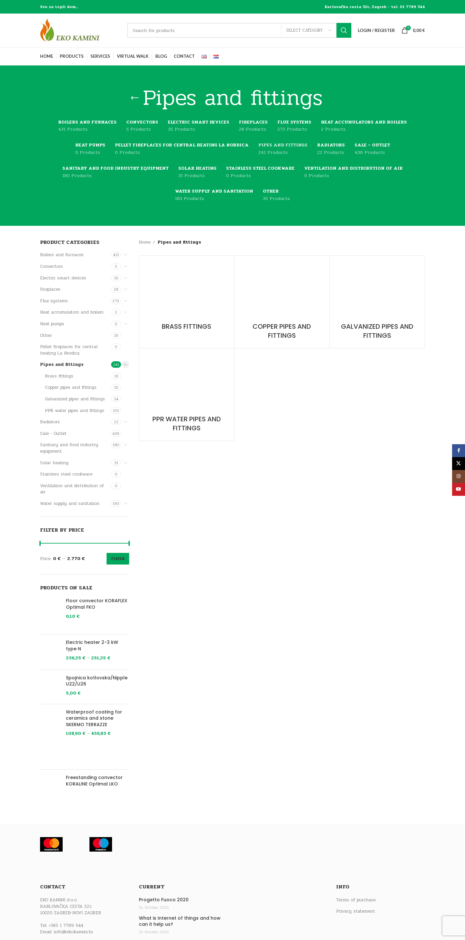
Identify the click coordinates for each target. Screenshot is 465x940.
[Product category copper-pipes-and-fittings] (282, 302)
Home (144, 242)
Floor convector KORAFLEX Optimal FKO (96, 604)
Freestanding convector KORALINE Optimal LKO (94, 781)
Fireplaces (50, 289)
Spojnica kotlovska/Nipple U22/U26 (97, 681)
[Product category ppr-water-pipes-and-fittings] (186, 394)
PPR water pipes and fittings (74, 410)
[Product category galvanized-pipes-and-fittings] (377, 302)
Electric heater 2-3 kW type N (92, 645)
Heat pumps (52, 323)
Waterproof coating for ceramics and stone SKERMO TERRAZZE (94, 718)
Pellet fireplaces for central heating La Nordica (69, 349)
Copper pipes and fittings (71, 387)
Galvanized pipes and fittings (75, 398)
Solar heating (54, 462)
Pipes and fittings (62, 364)
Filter (118, 559)
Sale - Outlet (53, 433)
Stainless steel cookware (66, 474)
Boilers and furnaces (62, 254)
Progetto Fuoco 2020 (164, 900)
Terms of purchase (356, 900)
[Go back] (135, 98)
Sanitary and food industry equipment (69, 448)
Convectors (51, 266)
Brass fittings (59, 376)
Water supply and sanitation (69, 503)
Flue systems (54, 300)
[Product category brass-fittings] (186, 297)
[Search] (239, 30)
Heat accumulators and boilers (72, 312)
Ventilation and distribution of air (72, 488)
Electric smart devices (63, 278)
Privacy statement (355, 911)
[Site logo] (80, 30)
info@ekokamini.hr (73, 931)
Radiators (50, 421)
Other (46, 335)
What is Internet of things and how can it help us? (180, 921)
